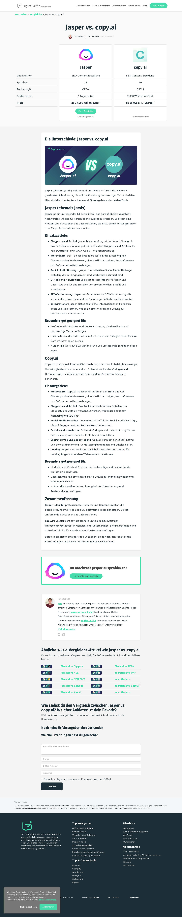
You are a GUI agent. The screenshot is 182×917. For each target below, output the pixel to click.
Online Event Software (82, 828)
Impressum (134, 897)
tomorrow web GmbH (81, 612)
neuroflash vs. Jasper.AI (122, 694)
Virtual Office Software (83, 848)
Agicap (75, 882)
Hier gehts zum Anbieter (86, 576)
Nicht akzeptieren (28, 907)
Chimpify (76, 869)
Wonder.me (77, 872)
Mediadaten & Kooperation (136, 858)
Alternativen (119, 5)
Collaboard (77, 879)
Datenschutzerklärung (47, 900)
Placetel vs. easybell (72, 685)
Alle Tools (127, 835)
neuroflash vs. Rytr (125, 672)
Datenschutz (114, 897)
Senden (52, 786)
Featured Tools (130, 838)
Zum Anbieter (85, 111)
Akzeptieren (48, 907)
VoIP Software (79, 838)
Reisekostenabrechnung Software (88, 852)
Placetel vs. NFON (124, 666)
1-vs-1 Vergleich (101, 5)
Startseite (21, 14)
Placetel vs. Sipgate (72, 666)
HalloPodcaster (67, 629)
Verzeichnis (46, 7)
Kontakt (127, 862)
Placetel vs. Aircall (71, 692)
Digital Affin (88, 620)
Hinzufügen (159, 5)
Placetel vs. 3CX (69, 672)
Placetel (76, 865)
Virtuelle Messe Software (83, 835)
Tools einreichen (131, 852)
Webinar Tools (79, 831)
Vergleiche (35, 14)
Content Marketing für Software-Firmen (142, 855)
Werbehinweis (107, 36)
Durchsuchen (83, 5)
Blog (145, 5)
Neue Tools (134, 5)
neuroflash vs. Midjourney (122, 681)
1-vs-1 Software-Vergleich (135, 831)
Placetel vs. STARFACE (73, 679)
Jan (60, 603)
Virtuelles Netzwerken (82, 845)
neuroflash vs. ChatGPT (128, 685)
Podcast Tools (79, 842)
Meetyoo (76, 875)
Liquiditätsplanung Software (86, 855)
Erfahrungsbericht (85, 116)
